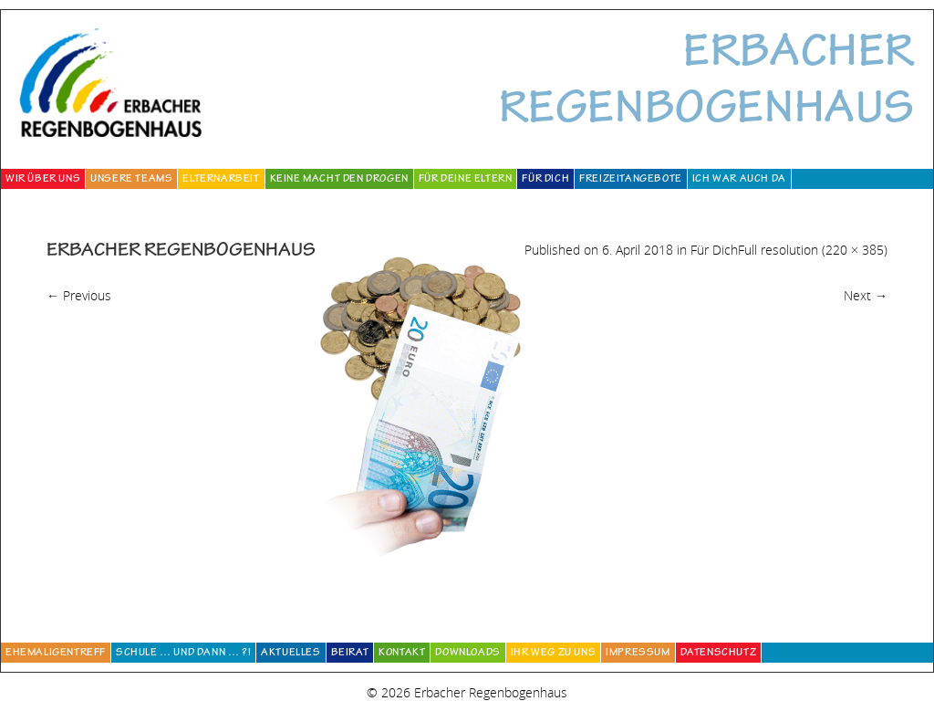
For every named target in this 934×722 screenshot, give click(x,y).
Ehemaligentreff (55, 653)
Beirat (350, 653)
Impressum (637, 653)
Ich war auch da (739, 179)
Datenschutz (718, 653)
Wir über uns (42, 179)
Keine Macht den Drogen (339, 179)
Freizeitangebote (630, 179)
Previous (79, 295)
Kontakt (402, 653)
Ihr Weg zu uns (553, 653)
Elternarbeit (220, 179)
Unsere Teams (131, 179)
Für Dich (545, 179)
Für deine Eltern (466, 179)
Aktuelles (290, 653)
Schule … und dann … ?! (183, 653)
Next (865, 295)
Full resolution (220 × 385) (812, 249)
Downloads (467, 653)
